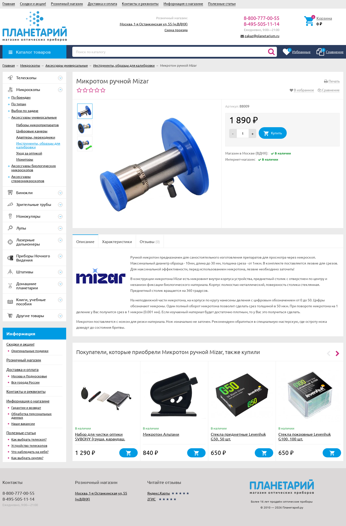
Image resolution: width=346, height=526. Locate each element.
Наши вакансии (23, 423)
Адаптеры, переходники (35, 137)
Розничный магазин (67, 3)
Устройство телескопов (29, 445)
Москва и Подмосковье (29, 376)
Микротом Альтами (161, 434)
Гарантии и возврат (26, 407)
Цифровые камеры (31, 131)
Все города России (25, 382)
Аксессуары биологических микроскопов (33, 167)
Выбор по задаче (24, 110)
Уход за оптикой (29, 153)
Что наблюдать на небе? (29, 451)
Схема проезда (176, 30)
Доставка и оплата (102, 3)
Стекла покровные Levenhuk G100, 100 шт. (304, 436)
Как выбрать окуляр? (27, 458)
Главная (8, 3)
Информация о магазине (183, 3)
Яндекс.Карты (158, 493)
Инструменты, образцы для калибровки (38, 145)
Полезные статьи (222, 3)
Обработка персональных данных (31, 415)
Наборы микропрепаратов (37, 125)
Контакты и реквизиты (140, 3)
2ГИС (151, 499)
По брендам (20, 97)
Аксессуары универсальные (34, 117)
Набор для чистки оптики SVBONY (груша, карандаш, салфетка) (100, 439)
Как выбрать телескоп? (28, 439)
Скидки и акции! (33, 3)
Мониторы (24, 159)
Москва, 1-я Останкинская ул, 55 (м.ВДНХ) (154, 24)
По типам (18, 104)
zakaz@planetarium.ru (262, 35)
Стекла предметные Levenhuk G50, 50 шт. (238, 436)
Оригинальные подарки (29, 351)
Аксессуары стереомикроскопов (27, 178)
